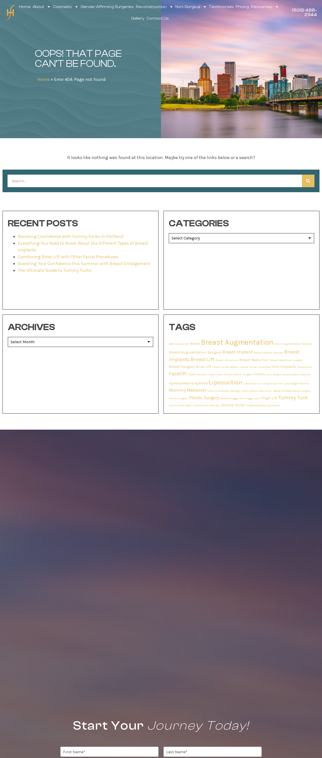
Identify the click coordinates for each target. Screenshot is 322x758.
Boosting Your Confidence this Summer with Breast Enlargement (84, 263)
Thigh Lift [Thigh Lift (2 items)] (269, 398)
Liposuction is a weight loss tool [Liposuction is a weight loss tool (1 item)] (263, 383)
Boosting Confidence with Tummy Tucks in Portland (71, 236)
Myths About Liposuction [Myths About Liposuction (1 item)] (256, 390)
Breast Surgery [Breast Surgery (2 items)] (182, 366)
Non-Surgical (191, 6)
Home (25, 7)
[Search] (308, 181)
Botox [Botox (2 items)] (195, 343)
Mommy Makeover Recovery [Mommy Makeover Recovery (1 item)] (223, 390)
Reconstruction (154, 6)
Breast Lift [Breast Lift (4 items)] (202, 359)
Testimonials (221, 7)
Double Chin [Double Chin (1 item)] (304, 367)
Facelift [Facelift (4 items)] (177, 374)
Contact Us (157, 18)
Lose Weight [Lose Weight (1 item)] (291, 383)
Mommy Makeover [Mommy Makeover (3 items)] (187, 390)
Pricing (242, 7)
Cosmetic (65, 6)
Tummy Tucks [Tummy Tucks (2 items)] (233, 405)
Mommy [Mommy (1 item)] (304, 383)
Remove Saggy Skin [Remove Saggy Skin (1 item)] (232, 398)
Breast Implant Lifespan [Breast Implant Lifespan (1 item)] (268, 352)
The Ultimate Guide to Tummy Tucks (55, 270)
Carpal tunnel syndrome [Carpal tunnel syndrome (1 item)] (255, 367)
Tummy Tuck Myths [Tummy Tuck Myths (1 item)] (181, 405)
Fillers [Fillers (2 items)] (259, 374)
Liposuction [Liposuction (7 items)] (225, 382)
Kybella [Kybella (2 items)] (201, 383)
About (42, 6)
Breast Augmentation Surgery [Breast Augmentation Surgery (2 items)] (195, 352)
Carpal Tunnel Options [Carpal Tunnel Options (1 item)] (225, 367)
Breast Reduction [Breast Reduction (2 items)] (254, 360)
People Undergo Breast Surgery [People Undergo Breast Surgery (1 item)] (292, 390)
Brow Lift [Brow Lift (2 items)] (203, 366)
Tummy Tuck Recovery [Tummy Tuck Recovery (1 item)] (207, 405)
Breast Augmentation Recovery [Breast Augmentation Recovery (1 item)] (293, 343)
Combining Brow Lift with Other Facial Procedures (68, 257)
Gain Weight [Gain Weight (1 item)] (273, 374)
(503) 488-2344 (304, 12)
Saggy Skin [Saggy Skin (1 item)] (253, 398)
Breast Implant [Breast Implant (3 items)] (237, 352)
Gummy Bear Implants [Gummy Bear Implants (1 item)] (297, 374)
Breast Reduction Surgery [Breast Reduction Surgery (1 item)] (286, 360)
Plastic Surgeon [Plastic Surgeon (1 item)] (178, 398)
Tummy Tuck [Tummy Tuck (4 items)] (293, 397)
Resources (265, 6)
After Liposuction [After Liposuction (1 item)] (179, 343)
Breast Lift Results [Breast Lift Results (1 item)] (226, 360)
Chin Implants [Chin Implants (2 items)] (283, 366)
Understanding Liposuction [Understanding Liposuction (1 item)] (263, 405)
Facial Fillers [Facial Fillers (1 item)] (215, 374)
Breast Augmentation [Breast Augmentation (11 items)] (237, 342)
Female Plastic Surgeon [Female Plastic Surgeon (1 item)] (238, 374)
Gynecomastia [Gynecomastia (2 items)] (181, 383)
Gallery (137, 18)
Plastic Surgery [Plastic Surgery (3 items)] (204, 397)
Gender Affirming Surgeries (107, 7)
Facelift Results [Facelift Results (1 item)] (196, 374)
